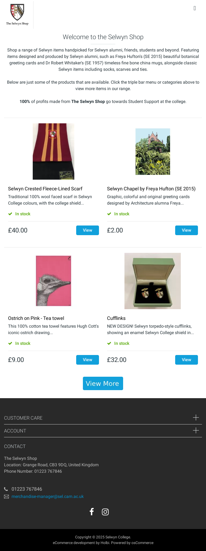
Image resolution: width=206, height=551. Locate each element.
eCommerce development (74, 543)
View (87, 230)
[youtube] (117, 514)
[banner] (103, 383)
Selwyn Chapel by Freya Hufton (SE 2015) (151, 188)
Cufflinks (116, 318)
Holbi (105, 543)
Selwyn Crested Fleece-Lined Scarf (45, 188)
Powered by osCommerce (132, 543)
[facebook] (91, 512)
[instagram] (105, 512)
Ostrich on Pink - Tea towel (36, 318)
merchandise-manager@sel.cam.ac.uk (48, 496)
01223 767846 (27, 489)
